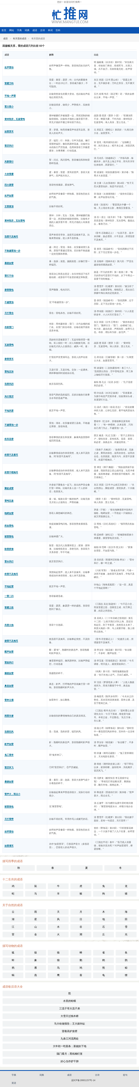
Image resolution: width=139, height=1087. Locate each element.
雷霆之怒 (9, 607)
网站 (11, 30)
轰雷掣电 (9, 290)
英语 (14, 1083)
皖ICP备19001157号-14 (83, 1080)
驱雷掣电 (9, 536)
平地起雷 (9, 586)
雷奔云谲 (9, 700)
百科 (58, 30)
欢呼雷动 (9, 831)
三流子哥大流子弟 (69, 1008)
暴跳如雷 (9, 263)
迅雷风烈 (9, 384)
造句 (125, 1075)
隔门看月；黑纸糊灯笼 (69, 1053)
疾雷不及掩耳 (11, 574)
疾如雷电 (9, 525)
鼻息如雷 (9, 685)
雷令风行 (9, 561)
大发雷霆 (9, 174)
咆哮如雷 (9, 513)
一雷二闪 (9, 596)
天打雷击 (9, 313)
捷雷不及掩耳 (11, 641)
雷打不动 (9, 275)
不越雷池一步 (11, 424)
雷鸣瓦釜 (9, 500)
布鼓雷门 (9, 327)
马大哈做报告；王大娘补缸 (69, 1023)
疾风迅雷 (9, 439)
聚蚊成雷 (9, 488)
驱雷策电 (9, 806)
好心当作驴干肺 (70, 1061)
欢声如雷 (9, 195)
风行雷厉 (9, 396)
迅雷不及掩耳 (11, 236)
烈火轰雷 (9, 184)
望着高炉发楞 (69, 1031)
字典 (19, 30)
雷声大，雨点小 (12, 794)
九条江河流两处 (70, 1038)
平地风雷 (9, 410)
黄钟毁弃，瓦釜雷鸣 (15, 119)
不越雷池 (9, 302)
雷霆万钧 (9, 83)
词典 (27, 30)
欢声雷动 (9, 67)
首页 (3, 30)
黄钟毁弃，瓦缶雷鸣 (15, 220)
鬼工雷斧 (9, 755)
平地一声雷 (10, 95)
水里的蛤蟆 (69, 1001)
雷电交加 (9, 371)
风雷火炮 (9, 625)
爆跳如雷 (9, 673)
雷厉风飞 (9, 767)
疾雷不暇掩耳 (11, 472)
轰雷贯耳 (9, 359)
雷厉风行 (9, 145)
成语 (34, 30)
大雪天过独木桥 (70, 1016)
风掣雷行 (9, 161)
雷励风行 (9, 662)
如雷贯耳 (9, 131)
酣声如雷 (9, 651)
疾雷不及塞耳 (11, 454)
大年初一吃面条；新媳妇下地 (69, 1046)
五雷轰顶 (9, 206)
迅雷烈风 (9, 731)
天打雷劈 (9, 819)
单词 (50, 30)
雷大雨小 (9, 106)
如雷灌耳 (9, 845)
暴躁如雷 (9, 781)
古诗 (42, 30)
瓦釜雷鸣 (9, 344)
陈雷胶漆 (9, 549)
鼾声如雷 (9, 744)
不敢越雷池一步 (12, 250)
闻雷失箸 (9, 715)
